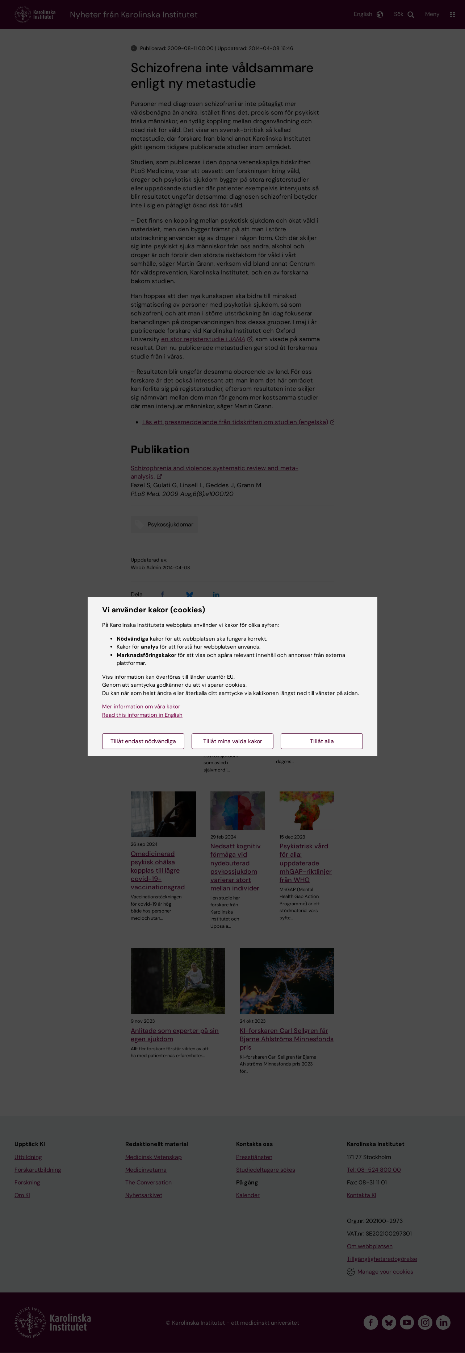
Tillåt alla (322, 741)
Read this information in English (142, 715)
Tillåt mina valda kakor (232, 741)
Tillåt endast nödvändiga (143, 741)
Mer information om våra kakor (141, 706)
